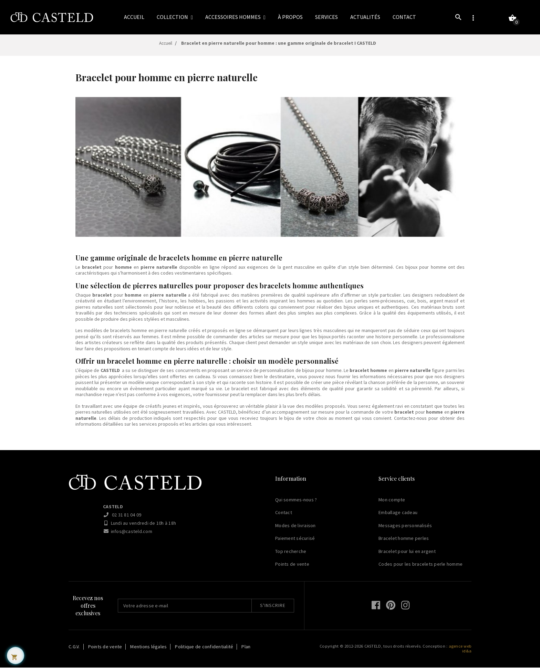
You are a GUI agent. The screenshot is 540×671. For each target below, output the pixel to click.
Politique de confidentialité (204, 650)
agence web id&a (460, 652)
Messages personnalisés (405, 529)
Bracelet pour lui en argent (407, 555)
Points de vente (292, 568)
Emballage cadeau (397, 516)
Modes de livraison (295, 529)
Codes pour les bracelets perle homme (420, 568)
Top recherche (290, 555)
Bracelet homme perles (403, 542)
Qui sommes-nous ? (296, 503)
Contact (283, 516)
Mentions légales (148, 650)
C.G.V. (74, 650)
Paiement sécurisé (295, 542)
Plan (245, 650)
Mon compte (391, 503)
